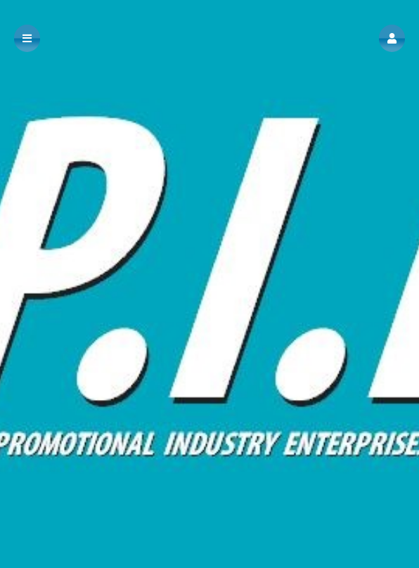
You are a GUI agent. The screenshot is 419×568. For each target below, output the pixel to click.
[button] (392, 38)
